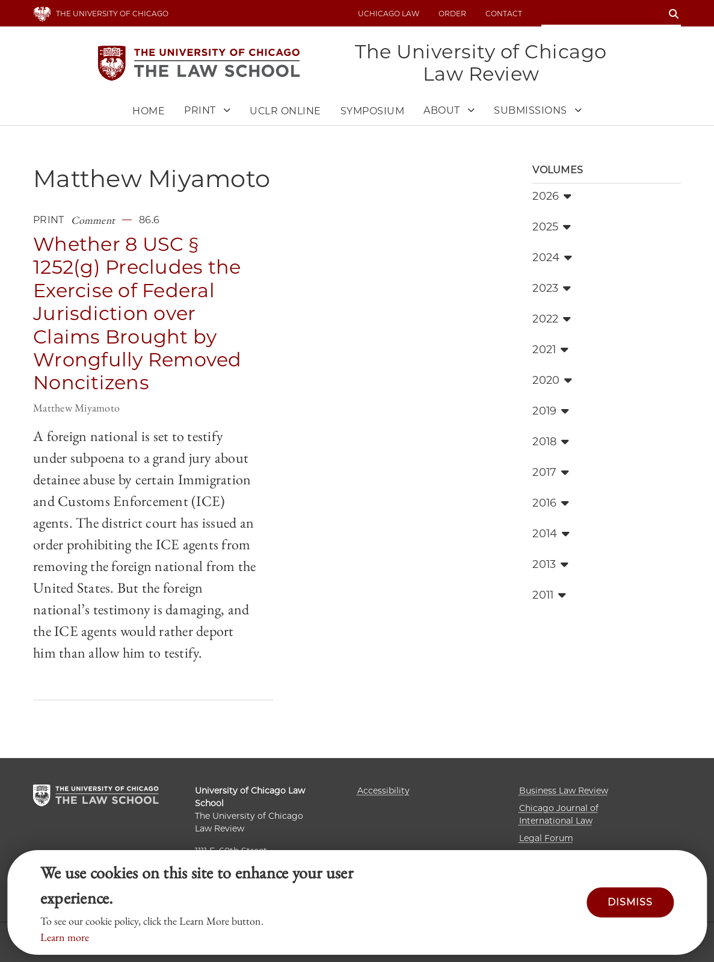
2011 (549, 595)
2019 (550, 411)
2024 (552, 257)
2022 (551, 318)
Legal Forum (546, 838)
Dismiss (630, 902)
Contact (503, 13)
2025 (551, 226)
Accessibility (383, 790)
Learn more (64, 937)
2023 (551, 288)
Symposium (372, 111)
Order (452, 13)
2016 (550, 503)
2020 (552, 380)
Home (148, 111)
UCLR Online (285, 111)
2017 (550, 472)
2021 (550, 349)
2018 (550, 441)
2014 (551, 533)
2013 (550, 564)
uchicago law (388, 13)
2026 (551, 196)
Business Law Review (563, 790)
